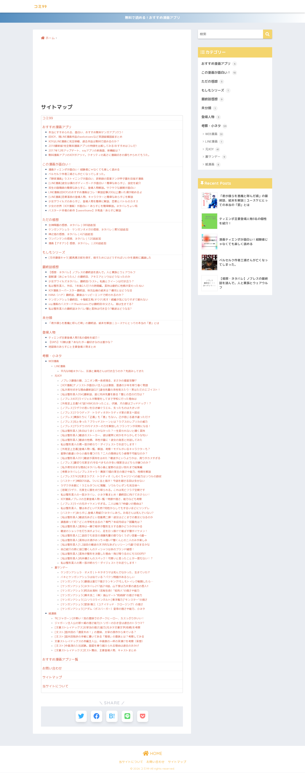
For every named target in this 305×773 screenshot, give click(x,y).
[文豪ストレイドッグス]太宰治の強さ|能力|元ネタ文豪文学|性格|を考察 (97, 628)
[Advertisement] (112, 72)
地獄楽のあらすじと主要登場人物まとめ (72, 347)
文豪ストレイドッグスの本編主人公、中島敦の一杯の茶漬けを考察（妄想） (99, 642)
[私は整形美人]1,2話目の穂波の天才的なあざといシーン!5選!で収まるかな (105, 545)
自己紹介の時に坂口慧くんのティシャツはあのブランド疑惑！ (97, 550)
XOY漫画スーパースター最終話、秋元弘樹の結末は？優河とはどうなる (90, 291)
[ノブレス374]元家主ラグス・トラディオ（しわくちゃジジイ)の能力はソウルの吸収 (111, 477)
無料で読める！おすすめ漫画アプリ (152, 18)
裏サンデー (61, 568)
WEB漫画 (53, 362)
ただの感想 (50, 220)
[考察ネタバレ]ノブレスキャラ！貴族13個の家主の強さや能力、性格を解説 (106, 472)
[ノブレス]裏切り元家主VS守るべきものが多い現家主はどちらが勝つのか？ (106, 463)
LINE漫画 (60, 367)
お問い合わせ (52, 669)
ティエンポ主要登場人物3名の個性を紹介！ (74, 338)
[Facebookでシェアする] (96, 716)
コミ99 (41, 6)
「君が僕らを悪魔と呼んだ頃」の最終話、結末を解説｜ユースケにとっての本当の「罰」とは (103, 323)
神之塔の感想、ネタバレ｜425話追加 (70, 235)
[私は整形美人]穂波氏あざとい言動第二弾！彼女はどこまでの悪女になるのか (107, 518)
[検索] (267, 34)
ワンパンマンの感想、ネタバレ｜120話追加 (74, 239)
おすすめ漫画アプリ (57, 127)
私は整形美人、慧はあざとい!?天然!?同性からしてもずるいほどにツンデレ (105, 509)
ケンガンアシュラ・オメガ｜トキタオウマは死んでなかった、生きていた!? (105, 573)
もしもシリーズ (53, 253)
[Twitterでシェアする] (81, 716)
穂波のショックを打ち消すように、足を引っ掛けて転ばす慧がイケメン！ (104, 531)
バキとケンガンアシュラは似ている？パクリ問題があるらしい (97, 577)
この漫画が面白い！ (57, 165)
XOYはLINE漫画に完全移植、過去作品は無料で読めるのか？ (83, 142)
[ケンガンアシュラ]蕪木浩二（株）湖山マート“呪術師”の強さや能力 (101, 596)
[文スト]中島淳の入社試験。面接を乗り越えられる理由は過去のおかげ (97, 646)
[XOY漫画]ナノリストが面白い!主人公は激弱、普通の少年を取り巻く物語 (104, 386)
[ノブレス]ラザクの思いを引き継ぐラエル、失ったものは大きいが (100, 408)
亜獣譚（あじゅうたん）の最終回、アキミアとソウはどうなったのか (89, 277)
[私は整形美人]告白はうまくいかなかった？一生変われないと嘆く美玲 (103, 431)
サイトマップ (52, 678)
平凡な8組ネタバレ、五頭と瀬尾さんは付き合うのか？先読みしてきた (102, 371)
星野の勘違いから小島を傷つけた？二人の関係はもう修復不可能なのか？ (104, 454)
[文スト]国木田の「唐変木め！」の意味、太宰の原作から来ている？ (95, 632)
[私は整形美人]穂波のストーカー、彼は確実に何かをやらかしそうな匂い (104, 436)
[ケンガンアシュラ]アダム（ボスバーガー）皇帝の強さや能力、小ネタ (103, 609)
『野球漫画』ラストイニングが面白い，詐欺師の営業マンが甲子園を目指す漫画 (95, 179)
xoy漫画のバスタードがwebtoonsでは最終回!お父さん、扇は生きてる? (90, 304)
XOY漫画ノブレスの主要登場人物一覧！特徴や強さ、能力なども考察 (101, 499)
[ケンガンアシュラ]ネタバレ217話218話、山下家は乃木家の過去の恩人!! (104, 587)
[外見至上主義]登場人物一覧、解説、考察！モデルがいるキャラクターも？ (105, 449)
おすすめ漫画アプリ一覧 (60, 660)
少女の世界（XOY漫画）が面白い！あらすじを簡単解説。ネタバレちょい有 (92, 206)
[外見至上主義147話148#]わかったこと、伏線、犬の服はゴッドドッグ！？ (106, 404)
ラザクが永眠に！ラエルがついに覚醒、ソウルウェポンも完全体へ (100, 486)
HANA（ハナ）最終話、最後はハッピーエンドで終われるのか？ (86, 295)
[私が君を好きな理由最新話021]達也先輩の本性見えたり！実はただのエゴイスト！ (110, 390)
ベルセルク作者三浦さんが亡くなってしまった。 (77, 174)
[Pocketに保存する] (141, 716)
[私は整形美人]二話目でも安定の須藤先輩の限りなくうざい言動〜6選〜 (104, 536)
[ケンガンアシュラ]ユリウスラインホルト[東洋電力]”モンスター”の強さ (104, 600)
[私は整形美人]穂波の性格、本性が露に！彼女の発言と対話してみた (101, 440)
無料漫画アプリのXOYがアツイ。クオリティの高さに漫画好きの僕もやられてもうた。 (99, 155)
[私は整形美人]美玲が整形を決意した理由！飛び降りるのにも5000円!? (103, 554)
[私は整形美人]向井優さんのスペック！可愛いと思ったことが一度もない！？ (107, 559)
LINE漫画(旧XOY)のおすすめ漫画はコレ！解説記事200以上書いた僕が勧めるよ (95, 193)
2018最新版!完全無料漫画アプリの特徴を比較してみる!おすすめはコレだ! (92, 146)
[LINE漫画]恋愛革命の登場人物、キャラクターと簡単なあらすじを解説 (90, 197)
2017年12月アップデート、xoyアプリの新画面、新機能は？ (84, 151)
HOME (152, 753)
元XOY (58, 376)
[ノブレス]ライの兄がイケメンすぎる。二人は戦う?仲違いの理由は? (102, 504)
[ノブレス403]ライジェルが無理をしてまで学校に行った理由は (99, 399)
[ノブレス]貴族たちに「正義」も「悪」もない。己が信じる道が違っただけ (105, 417)
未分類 (47, 318)
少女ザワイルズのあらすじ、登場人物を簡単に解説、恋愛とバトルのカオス (93, 202)
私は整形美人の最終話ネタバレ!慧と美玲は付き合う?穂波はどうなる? (90, 309)
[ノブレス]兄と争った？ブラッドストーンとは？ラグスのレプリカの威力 (104, 422)
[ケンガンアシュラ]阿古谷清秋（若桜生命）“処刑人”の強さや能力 (100, 591)
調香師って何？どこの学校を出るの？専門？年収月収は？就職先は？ (101, 522)
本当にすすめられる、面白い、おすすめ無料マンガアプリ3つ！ (86, 133)
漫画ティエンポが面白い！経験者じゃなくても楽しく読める (84, 170)
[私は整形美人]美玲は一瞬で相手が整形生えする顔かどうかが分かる (101, 527)
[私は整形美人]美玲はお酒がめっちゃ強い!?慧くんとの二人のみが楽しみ (104, 541)
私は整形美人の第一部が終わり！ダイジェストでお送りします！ (99, 445)
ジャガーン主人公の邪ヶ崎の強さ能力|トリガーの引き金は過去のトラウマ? (99, 623)
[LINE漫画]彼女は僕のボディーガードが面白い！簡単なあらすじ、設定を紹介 (94, 184)
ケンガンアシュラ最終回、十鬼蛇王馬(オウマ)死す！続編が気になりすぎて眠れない (98, 300)
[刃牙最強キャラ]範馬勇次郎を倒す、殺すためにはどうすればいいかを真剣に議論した (99, 258)
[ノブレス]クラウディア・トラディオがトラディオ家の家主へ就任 (100, 413)
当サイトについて (55, 687)
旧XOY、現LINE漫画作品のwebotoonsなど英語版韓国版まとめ (85, 137)
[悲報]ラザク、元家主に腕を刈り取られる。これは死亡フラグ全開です (103, 490)
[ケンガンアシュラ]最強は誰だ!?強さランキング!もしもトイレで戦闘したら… (107, 582)
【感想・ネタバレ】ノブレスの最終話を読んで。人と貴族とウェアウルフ (91, 273)
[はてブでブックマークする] (111, 716)
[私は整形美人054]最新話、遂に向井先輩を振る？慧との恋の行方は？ (103, 395)
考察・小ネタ (52, 356)
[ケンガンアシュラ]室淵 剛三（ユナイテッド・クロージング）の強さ (102, 605)
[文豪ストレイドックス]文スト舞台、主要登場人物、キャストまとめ (95, 651)
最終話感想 (50, 267)
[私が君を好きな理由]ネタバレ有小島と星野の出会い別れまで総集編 (101, 468)
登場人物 (48, 333)
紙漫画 (52, 614)
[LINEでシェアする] (126, 716)
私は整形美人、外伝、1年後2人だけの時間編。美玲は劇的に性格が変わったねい (96, 286)
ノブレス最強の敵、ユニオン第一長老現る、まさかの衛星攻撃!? (99, 381)
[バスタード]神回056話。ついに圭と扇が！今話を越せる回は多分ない (103, 481)
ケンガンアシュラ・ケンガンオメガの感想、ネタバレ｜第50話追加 (88, 230)
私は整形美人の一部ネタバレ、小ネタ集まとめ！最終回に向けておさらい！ (105, 495)
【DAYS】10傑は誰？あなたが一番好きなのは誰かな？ (80, 342)
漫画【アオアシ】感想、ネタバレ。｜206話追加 (77, 244)
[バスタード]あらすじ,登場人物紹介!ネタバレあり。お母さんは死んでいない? (107, 513)
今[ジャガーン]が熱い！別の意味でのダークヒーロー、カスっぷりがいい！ (99, 619)
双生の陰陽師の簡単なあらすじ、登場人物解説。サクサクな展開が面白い (91, 188)
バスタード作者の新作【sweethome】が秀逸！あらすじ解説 (84, 211)
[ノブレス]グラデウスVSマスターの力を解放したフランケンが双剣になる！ (106, 427)
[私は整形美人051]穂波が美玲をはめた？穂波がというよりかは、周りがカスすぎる (110, 459)
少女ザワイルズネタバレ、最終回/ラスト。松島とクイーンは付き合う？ (91, 282)
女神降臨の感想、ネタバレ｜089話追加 (72, 225)
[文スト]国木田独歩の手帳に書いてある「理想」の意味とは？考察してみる (99, 637)
